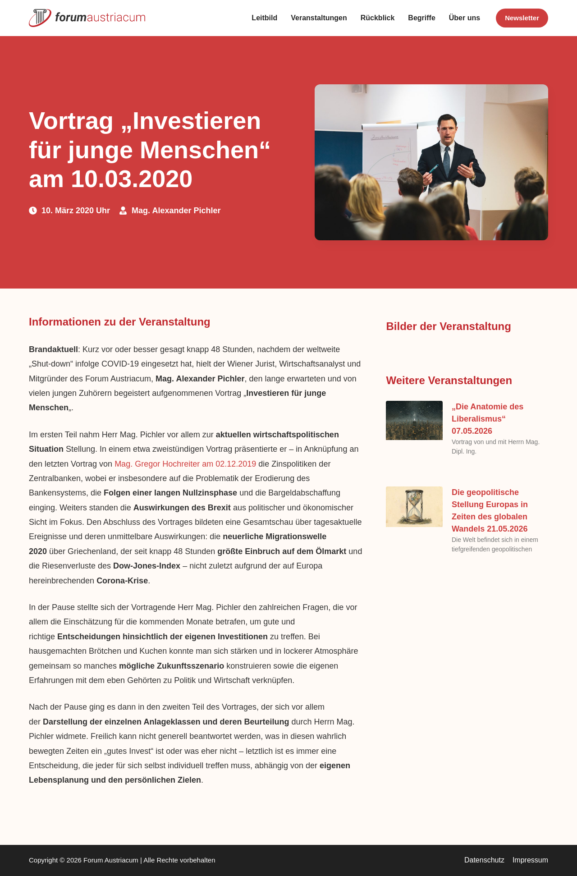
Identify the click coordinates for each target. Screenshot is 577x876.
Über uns (464, 18)
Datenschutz (484, 860)
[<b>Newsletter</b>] (522, 18)
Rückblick (378, 18)
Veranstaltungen (319, 18)
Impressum (530, 860)
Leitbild (264, 18)
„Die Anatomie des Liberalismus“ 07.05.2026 (487, 419)
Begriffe (421, 18)
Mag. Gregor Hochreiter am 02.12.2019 (185, 463)
